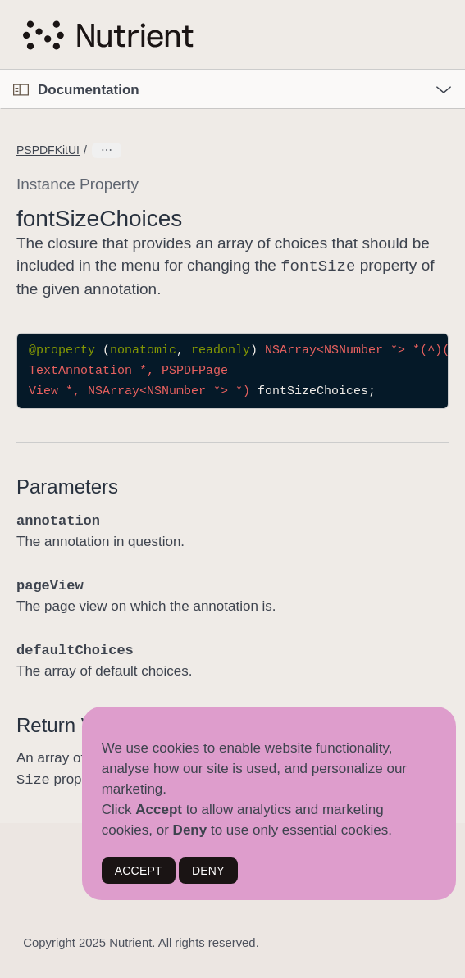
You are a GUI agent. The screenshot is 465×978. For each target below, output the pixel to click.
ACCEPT (138, 870)
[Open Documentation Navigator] (21, 90)
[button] (0, 70)
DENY (208, 870)
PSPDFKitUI (48, 150)
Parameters (67, 485)
